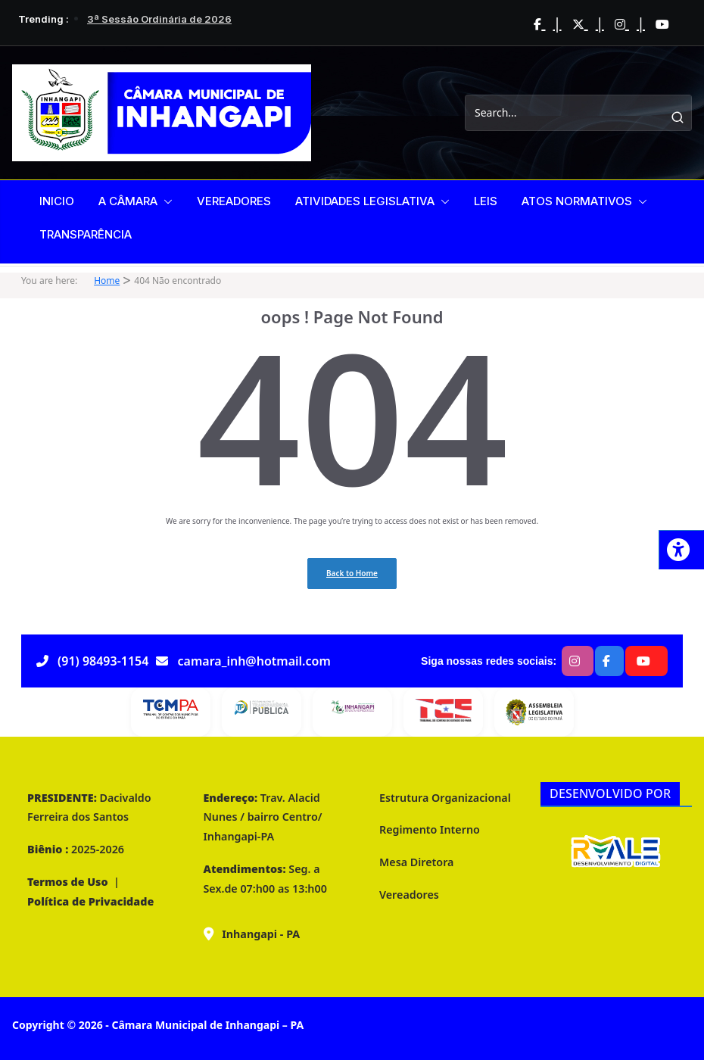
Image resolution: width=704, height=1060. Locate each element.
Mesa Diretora (416, 862)
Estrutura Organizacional (445, 797)
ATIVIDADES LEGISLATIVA (365, 201)
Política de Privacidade (90, 901)
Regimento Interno (429, 829)
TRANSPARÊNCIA (85, 234)
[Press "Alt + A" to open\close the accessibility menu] (681, 549)
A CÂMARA (127, 201)
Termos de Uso (67, 881)
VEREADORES (234, 201)
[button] (165, 201)
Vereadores (409, 894)
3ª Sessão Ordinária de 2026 (159, 19)
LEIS (485, 201)
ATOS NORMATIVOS (577, 201)
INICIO (56, 201)
